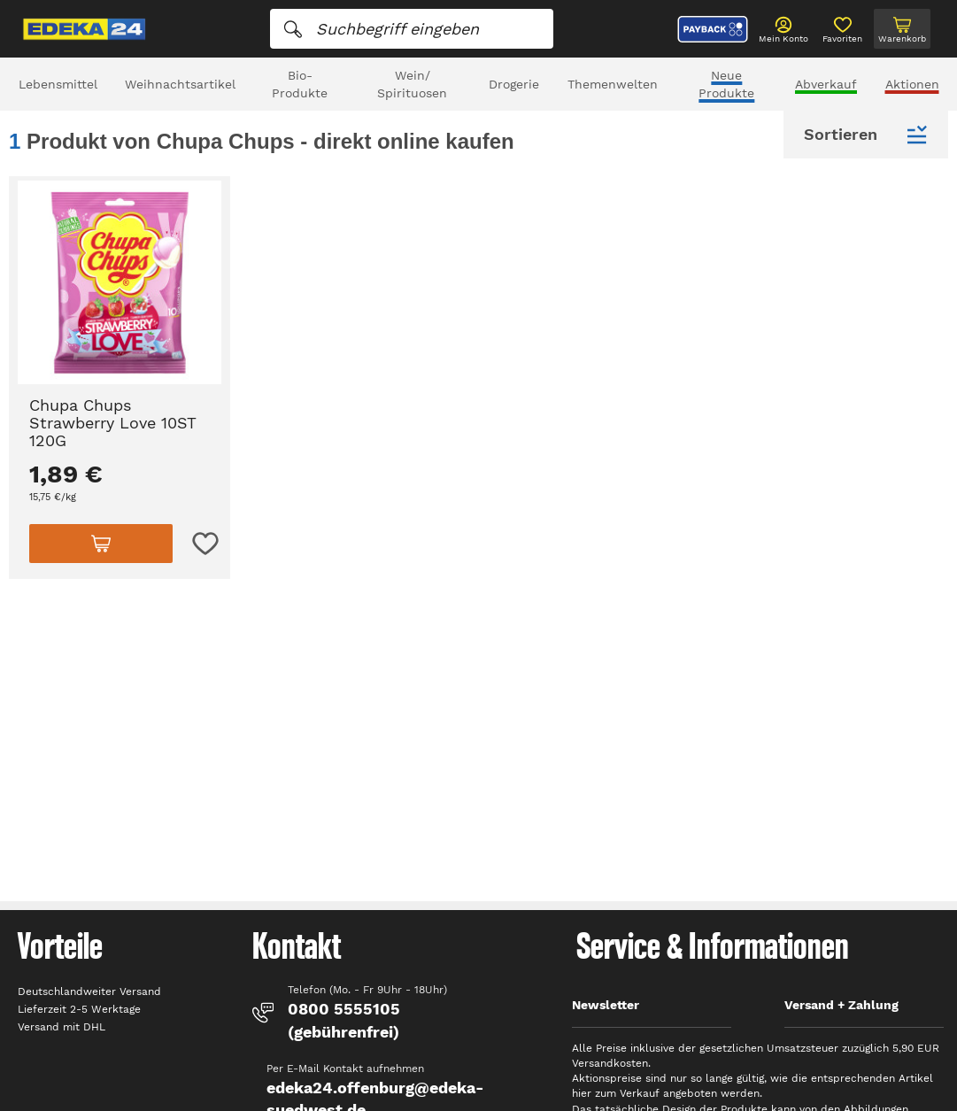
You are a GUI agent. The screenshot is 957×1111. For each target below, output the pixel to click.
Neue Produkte (726, 84)
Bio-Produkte (300, 84)
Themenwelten (612, 84)
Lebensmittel (58, 84)
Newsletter (605, 1005)
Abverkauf (826, 84)
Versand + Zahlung (841, 1005)
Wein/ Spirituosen (412, 84)
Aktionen (912, 84)
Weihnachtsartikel (180, 84)
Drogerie (514, 84)
